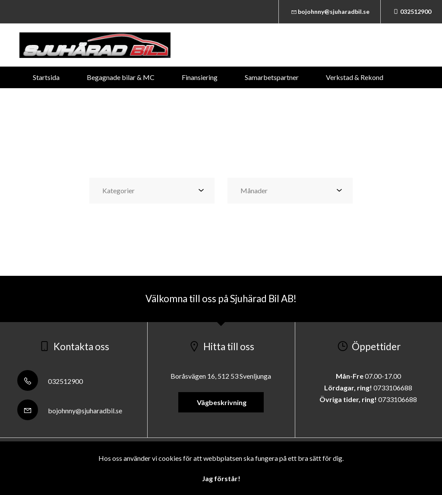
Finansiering (200, 77)
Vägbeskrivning (221, 402)
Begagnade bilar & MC (121, 77)
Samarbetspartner (272, 77)
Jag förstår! (221, 478)
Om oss (273, 99)
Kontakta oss (215, 99)
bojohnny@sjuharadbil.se (330, 11)
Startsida (46, 77)
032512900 (411, 11)
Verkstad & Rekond (354, 77)
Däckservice (150, 99)
